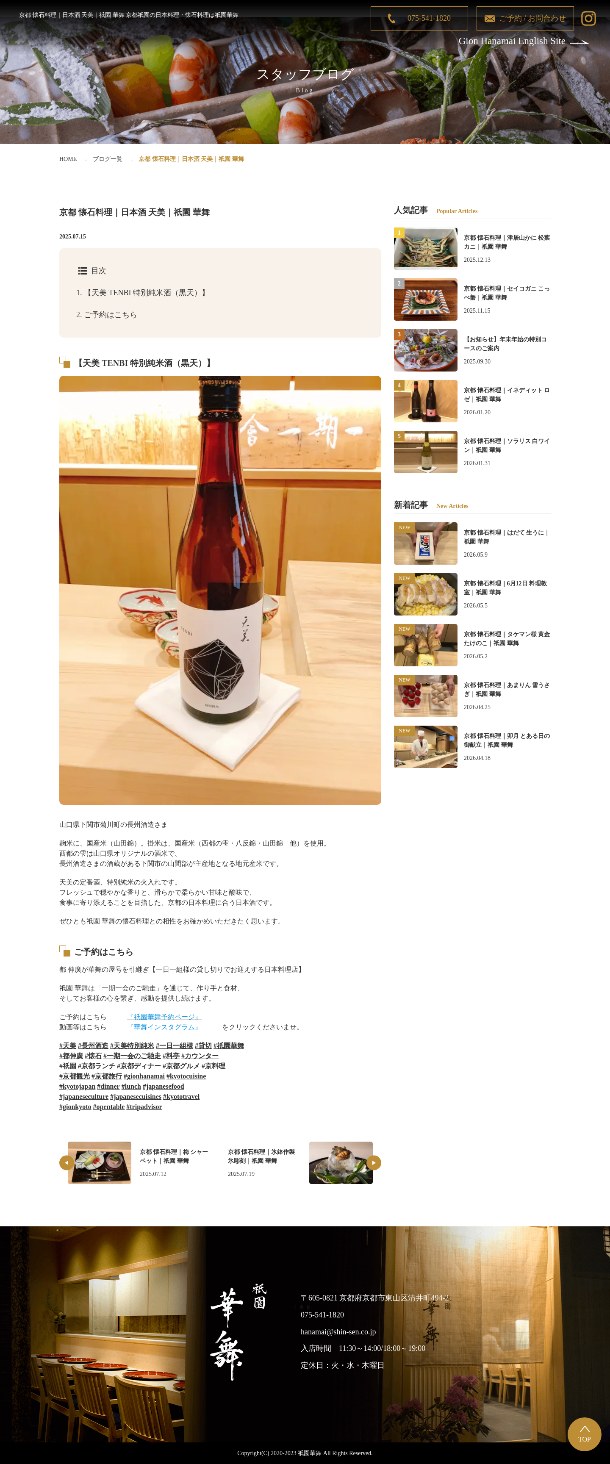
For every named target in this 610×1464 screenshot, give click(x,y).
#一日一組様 (174, 1045)
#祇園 (67, 1066)
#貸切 (203, 1045)
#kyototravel (181, 1096)
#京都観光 (74, 1076)
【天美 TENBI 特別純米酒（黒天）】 (142, 292)
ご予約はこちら (106, 315)
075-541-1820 (429, 18)
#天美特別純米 (132, 1045)
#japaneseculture (83, 1096)
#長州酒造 (93, 1045)
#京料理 (213, 1066)
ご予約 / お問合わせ (532, 18)
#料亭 (171, 1055)
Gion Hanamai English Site (512, 41)
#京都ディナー (139, 1066)
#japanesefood (163, 1086)
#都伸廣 (71, 1055)
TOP (584, 1439)
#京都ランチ (96, 1066)
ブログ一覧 (107, 159)
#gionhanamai (144, 1076)
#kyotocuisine (186, 1076)
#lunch (131, 1086)
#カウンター (200, 1055)
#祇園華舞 (229, 1045)
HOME (68, 159)
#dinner (108, 1086)
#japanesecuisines (135, 1096)
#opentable (109, 1106)
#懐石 (93, 1055)
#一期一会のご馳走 (132, 1055)
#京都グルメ (181, 1066)
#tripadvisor (144, 1106)
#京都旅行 (107, 1076)
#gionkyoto (75, 1106)
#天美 (67, 1045)
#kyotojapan (77, 1086)
